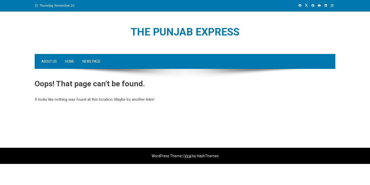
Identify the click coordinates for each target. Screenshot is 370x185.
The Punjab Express (185, 32)
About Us (49, 61)
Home (69, 61)
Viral (187, 156)
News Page (91, 61)
